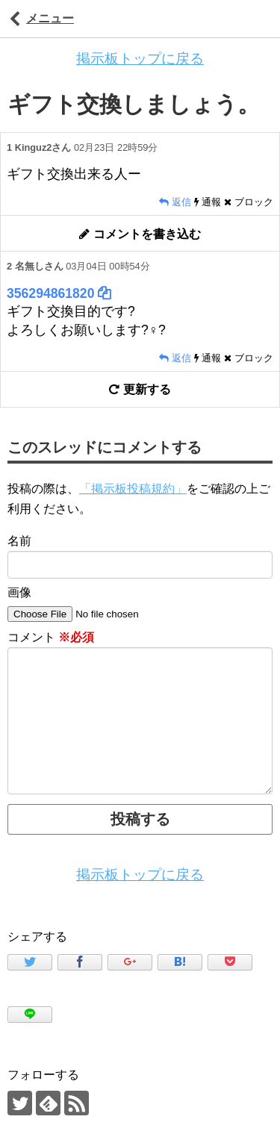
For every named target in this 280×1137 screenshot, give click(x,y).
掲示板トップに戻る (140, 58)
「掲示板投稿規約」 (133, 488)
